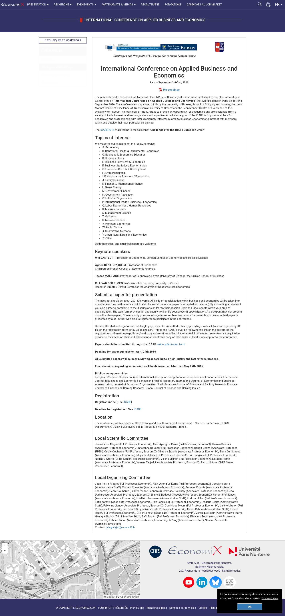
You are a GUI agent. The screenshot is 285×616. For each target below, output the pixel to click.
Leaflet (109, 596)
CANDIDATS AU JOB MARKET (204, 4)
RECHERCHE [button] (62, 4)
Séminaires (48, 60)
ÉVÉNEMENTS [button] (86, 4)
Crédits (202, 607)
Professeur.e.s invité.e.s (56, 75)
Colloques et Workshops (57, 67)
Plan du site (137, 607)
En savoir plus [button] (270, 598)
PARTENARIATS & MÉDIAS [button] (119, 4)
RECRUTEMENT (150, 4)
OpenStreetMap (129, 596)
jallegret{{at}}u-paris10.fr (120, 527)
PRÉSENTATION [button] (38, 4)
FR (278, 4)
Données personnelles (182, 607)
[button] (70, 559)
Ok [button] (249, 606)
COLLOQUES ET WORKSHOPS (62, 40)
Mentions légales (157, 607)
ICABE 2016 (107, 130)
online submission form (171, 344)
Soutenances (50, 82)
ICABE (127, 402)
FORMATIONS (173, 4)
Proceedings (169, 89)
